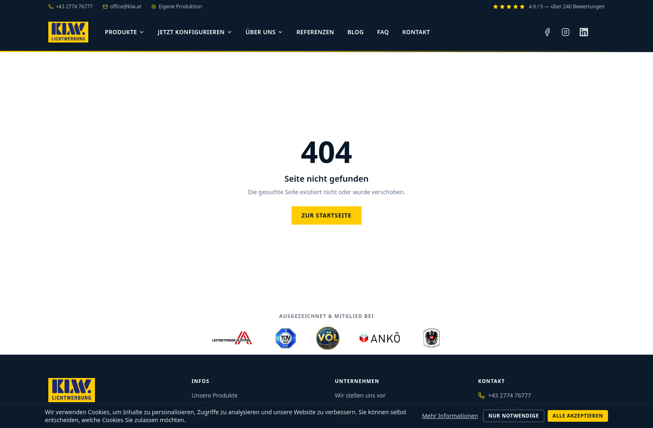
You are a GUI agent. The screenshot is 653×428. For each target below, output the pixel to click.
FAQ (383, 32)
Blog (355, 32)
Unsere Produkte (215, 395)
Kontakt (416, 32)
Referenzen (315, 32)
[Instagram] (565, 32)
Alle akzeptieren (578, 415)
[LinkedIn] (584, 32)
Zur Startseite (326, 215)
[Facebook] (547, 32)
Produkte (125, 32)
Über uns (264, 32)
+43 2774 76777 (509, 395)
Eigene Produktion (176, 6)
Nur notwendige (514, 415)
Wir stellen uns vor (360, 395)
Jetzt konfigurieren (195, 32)
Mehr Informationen (450, 416)
